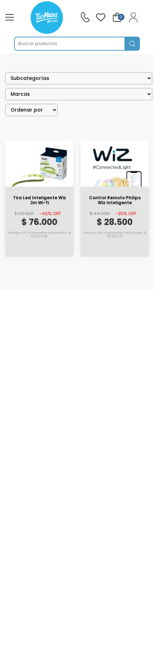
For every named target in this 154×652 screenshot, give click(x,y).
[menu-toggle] (9, 17)
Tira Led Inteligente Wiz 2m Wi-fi (39, 200)
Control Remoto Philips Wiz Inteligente (115, 200)
